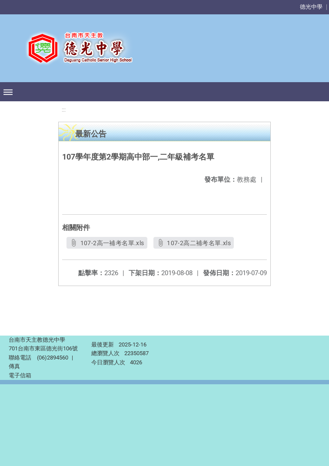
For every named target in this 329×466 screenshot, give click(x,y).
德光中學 (311, 6)
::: (64, 110)
